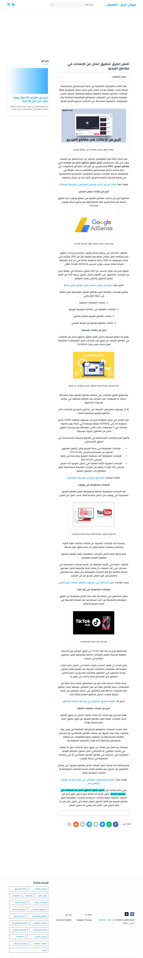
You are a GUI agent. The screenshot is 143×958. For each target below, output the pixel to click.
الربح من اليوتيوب (40, 924)
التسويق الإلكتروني (39, 910)
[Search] (71, 4)
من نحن (68, 915)
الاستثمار (29, 896)
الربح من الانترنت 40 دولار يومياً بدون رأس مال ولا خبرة (30, 99)
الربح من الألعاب (40, 937)
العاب (44, 951)
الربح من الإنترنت (40, 890)
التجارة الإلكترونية (40, 931)
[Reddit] (70, 825)
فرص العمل (42, 896)
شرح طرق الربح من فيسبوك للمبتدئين (86, 477)
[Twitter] (100, 825)
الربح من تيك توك (20, 944)
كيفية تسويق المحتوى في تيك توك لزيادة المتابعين (88, 701)
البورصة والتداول (18, 910)
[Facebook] (115, 825)
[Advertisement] (71, 35)
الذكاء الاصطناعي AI (20, 924)
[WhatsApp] (108, 825)
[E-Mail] (93, 825)
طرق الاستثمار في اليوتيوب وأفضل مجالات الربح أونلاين (86, 582)
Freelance (20, 937)
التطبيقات (16, 896)
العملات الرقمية (40, 944)
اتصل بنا (88, 915)
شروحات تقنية (20, 903)
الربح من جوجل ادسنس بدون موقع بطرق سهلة (88, 285)
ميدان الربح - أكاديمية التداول (120, 4)
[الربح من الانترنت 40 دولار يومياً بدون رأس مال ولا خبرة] (28, 81)
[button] (13, 4)
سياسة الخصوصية (84, 920)
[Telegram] (85, 825)
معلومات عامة (41, 903)
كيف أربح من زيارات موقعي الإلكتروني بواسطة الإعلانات (87, 184)
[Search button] (52, 4)
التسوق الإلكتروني (39, 917)
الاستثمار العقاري (19, 931)
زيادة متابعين (19, 917)
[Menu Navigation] (8, 4)
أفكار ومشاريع (20, 890)
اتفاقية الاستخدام (64, 920)
